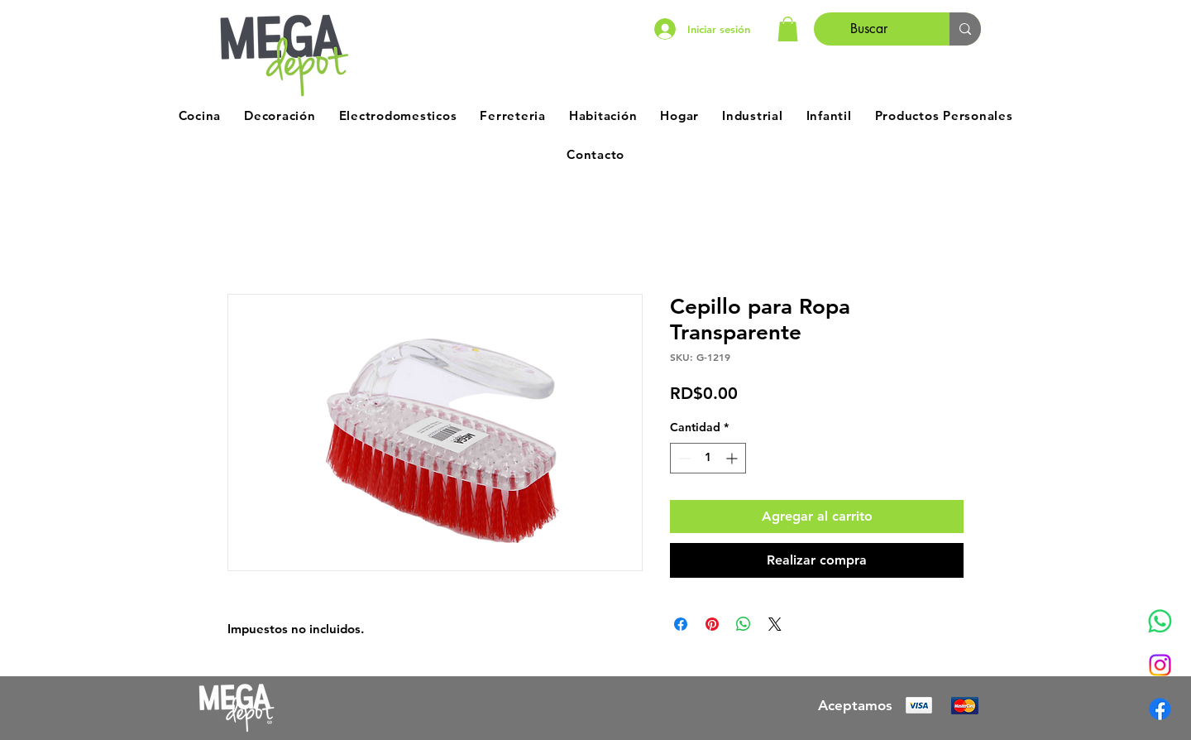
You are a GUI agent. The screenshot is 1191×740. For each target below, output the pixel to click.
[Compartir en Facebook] (681, 624)
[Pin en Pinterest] (712, 624)
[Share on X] (775, 624)
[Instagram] (1160, 665)
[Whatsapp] (1160, 621)
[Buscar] (869, 29)
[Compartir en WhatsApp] (743, 624)
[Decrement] (682, 458)
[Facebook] (1160, 708)
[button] (787, 29)
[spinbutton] (708, 458)
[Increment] (733, 458)
